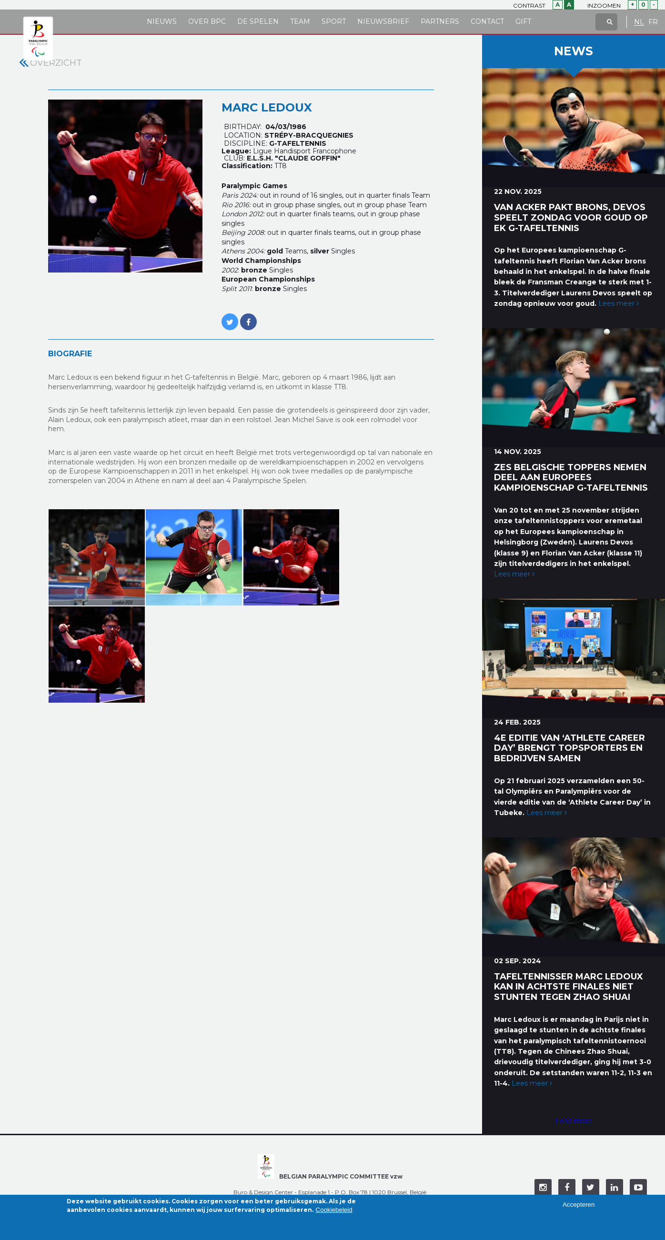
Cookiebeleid (334, 1211)
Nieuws (162, 21)
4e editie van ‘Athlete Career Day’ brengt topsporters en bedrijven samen (569, 748)
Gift (523, 21)
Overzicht (56, 63)
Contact (487, 21)
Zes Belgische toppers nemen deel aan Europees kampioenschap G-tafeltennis (571, 478)
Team (300, 21)
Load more (573, 1121)
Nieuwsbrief (383, 21)
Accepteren (578, 1206)
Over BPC (207, 21)
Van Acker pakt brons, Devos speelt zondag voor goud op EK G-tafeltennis (571, 217)
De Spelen (258, 21)
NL (639, 22)
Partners (440, 21)
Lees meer (618, 303)
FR (653, 22)
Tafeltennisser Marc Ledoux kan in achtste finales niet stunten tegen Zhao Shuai (568, 987)
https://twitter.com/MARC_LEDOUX (230, 316)
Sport (334, 21)
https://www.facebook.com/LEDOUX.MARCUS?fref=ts (248, 316)
